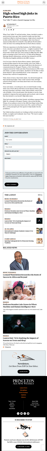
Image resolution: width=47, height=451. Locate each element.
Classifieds (12, 408)
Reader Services (35, 404)
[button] (13, 30)
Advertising (35, 403)
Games (12, 406)
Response (7, 158)
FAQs (35, 406)
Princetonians (23, 392)
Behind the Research (11, 198)
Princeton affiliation (11, 151)
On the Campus (9, 228)
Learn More (23, 371)
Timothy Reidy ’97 (12, 24)
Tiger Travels (12, 401)
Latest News (23, 388)
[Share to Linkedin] (9, 30)
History (23, 397)
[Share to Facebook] (4, 30)
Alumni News (7, 10)
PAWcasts (12, 404)
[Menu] (2, 2)
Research (7, 208)
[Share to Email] (11, 30)
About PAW (35, 401)
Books (12, 403)
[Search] (44, 2)
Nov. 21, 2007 (14, 119)
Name (6, 136)
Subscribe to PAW (23, 446)
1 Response (7, 347)
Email (6, 143)
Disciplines (23, 390)
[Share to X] (6, 30)
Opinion (23, 395)
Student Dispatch (10, 238)
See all (40, 194)
